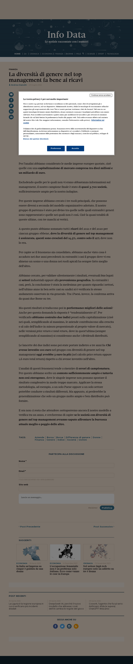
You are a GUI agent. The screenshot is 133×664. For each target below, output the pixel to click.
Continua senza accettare (101, 95)
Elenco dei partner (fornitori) (35, 139)
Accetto (75, 148)
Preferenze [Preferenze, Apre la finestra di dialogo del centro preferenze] (56, 148)
